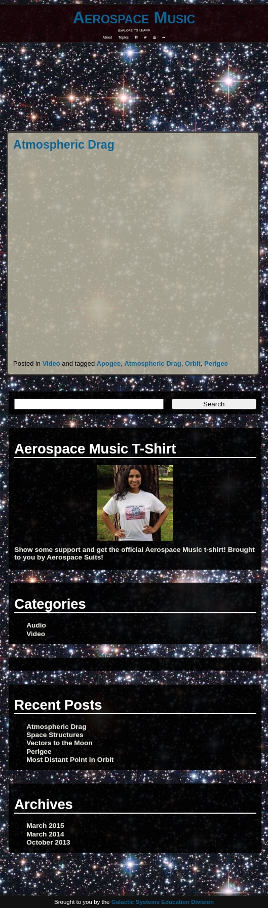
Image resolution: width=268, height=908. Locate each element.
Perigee (216, 363)
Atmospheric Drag (63, 144)
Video (51, 363)
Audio (36, 625)
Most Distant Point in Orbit (69, 759)
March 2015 (45, 825)
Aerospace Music (134, 18)
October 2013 (48, 842)
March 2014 (45, 834)
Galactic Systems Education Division (162, 902)
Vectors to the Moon (59, 743)
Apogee (109, 363)
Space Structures (54, 735)
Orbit (193, 363)
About (107, 37)
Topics (124, 37)
